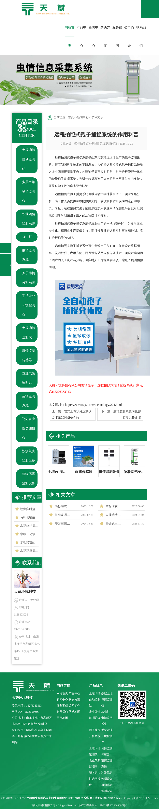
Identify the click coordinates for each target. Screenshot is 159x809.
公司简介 (129, 36)
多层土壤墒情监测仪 (28, 191)
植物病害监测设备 (28, 478)
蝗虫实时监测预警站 (29, 509)
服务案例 (117, 36)
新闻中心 (93, 36)
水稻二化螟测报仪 (29, 534)
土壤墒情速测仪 (28, 332)
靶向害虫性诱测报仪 (28, 428)
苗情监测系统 (28, 400)
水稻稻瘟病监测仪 (29, 550)
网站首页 (69, 36)
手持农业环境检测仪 (28, 305)
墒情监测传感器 (28, 355)
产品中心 (81, 36)
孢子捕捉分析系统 (28, 277)
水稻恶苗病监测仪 (29, 542)
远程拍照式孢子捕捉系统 (89, 143)
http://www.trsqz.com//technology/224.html (93, 404)
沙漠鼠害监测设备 (28, 455)
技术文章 (97, 117)
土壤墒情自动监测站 (28, 159)
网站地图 (74, 711)
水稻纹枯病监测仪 (29, 525)
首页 (71, 117)
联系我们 (141, 36)
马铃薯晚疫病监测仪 (29, 517)
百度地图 (62, 717)
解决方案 (105, 36)
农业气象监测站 (28, 378)
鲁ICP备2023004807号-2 (114, 805)
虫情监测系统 (28, 255)
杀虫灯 (27, 237)
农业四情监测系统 (28, 218)
